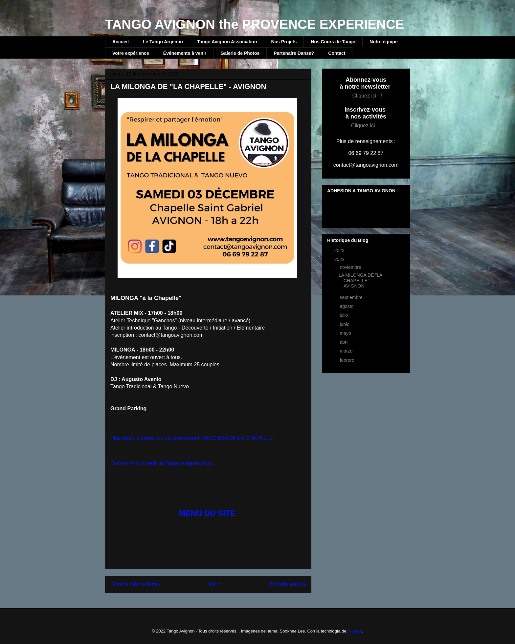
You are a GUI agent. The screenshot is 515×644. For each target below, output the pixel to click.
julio (344, 315)
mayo (346, 333)
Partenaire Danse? (294, 53)
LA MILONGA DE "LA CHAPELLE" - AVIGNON (360, 280)
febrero (347, 360)
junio (345, 324)
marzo (347, 351)
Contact (336, 53)
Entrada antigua (288, 584)
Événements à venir (185, 53)
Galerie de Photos (239, 53)
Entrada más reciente (134, 584)
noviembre (351, 267)
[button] (208, 513)
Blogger (354, 631)
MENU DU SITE (207, 513)
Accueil (120, 41)
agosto (347, 306)
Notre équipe (383, 41)
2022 (340, 259)
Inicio (214, 584)
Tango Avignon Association (227, 41)
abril (344, 342)
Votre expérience (130, 53)
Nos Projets (284, 41)
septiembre (352, 297)
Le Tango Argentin (163, 41)
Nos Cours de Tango (333, 41)
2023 (340, 250)
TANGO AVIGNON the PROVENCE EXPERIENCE (254, 24)
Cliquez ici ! (367, 95)
